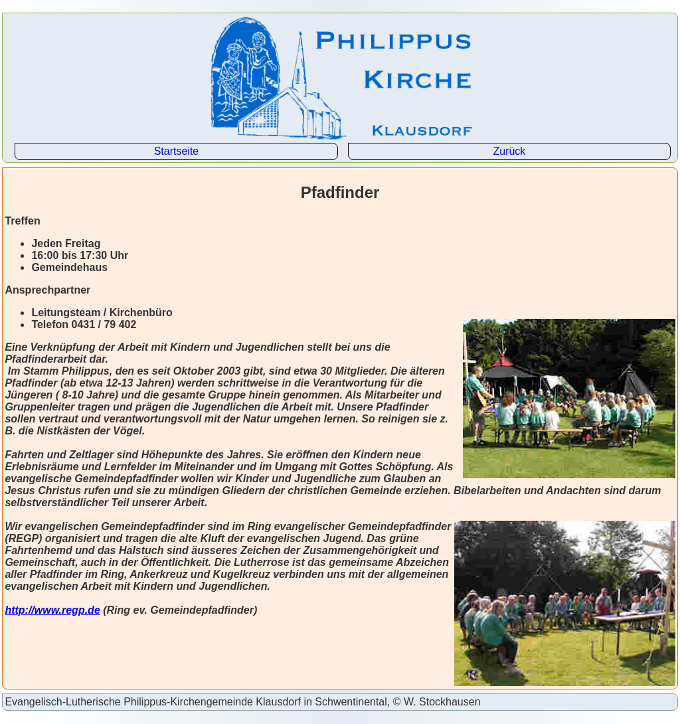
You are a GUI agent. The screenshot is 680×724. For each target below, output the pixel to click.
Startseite (176, 151)
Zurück (509, 151)
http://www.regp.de (52, 610)
